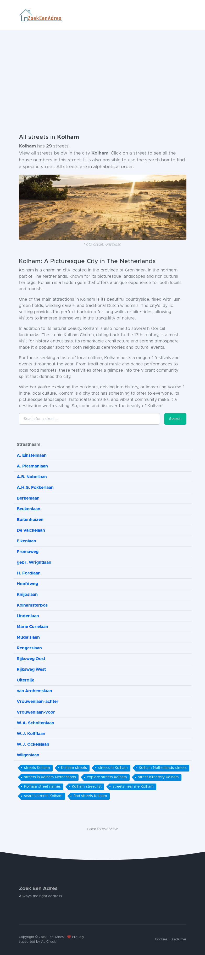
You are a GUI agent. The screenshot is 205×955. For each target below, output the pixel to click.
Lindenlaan (28, 616)
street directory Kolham (158, 777)
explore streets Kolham (107, 777)
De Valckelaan (31, 530)
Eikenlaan (26, 541)
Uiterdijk (25, 680)
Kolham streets (74, 768)
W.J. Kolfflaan (31, 734)
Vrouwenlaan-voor (36, 712)
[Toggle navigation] (184, 15)
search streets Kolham (43, 796)
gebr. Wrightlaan (34, 562)
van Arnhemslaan (34, 691)
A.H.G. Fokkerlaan (35, 487)
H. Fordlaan (29, 573)
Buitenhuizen (30, 520)
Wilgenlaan (28, 755)
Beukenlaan (28, 509)
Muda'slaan (28, 637)
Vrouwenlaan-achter (37, 701)
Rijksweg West (31, 669)
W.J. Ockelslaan (33, 744)
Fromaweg (27, 552)
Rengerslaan (29, 648)
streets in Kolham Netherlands (50, 777)
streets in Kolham (113, 768)
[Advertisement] (102, 69)
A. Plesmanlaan (32, 466)
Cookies (161, 939)
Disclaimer (178, 939)
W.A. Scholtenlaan (35, 723)
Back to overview (102, 829)
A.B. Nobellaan (32, 477)
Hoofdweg (27, 584)
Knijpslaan (27, 594)
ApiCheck (48, 942)
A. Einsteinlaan (32, 455)
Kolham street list (87, 786)
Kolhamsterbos (32, 605)
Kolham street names (42, 786)
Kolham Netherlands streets (163, 768)
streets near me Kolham (133, 786)
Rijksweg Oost (31, 659)
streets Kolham (37, 768)
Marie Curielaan (32, 627)
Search (175, 419)
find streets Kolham (90, 796)
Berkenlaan (28, 498)
